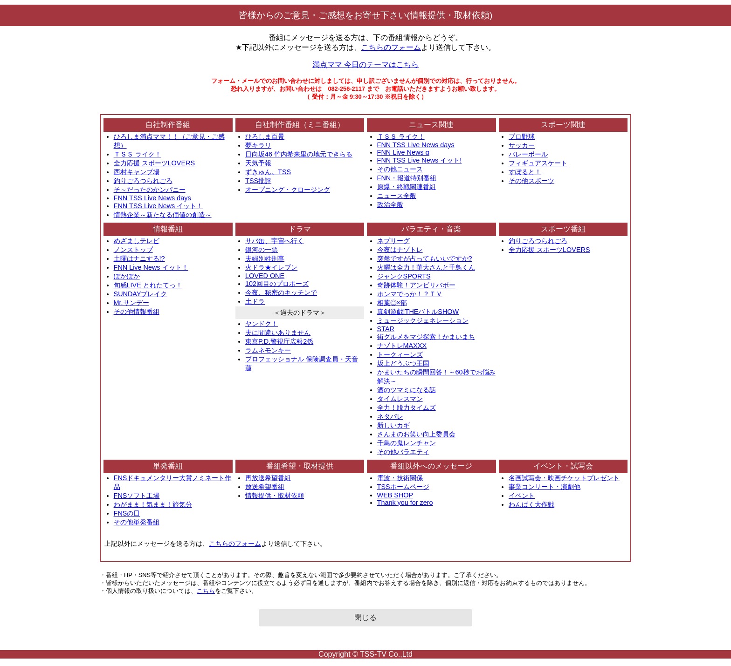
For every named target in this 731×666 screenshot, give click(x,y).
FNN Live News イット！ (151, 267)
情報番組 (168, 229)
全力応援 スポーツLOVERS (154, 163)
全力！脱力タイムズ (406, 407)
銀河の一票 (261, 249)
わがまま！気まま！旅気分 (153, 504)
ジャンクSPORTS (404, 276)
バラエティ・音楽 (431, 229)
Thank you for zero (405, 502)
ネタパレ (390, 416)
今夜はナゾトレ (400, 249)
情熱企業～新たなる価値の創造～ (163, 214)
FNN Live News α (403, 152)
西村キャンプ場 (136, 172)
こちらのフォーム (391, 47)
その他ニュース (400, 169)
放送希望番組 (264, 486)
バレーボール (528, 154)
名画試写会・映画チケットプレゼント (564, 478)
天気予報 (258, 163)
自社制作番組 (167, 125)
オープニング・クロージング (287, 189)
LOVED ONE (264, 275)
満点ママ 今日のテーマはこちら (365, 64)
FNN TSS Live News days (152, 198)
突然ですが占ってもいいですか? (424, 258)
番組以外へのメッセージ (431, 466)
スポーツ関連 (563, 125)
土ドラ (255, 301)
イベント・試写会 (563, 466)
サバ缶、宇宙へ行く (274, 241)
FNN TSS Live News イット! (419, 160)
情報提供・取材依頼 (274, 495)
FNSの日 (127, 513)
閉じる (365, 617)
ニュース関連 (431, 125)
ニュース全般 (396, 195)
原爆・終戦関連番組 (406, 186)
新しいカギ (393, 425)
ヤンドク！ (261, 323)
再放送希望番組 (268, 478)
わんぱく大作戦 (531, 504)
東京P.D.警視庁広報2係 (279, 341)
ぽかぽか (127, 276)
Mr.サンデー (131, 302)
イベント (522, 495)
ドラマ (300, 229)
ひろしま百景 (264, 136)
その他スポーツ (531, 180)
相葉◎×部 (392, 302)
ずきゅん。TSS (268, 172)
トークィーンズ (400, 354)
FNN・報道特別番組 (407, 178)
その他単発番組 (136, 522)
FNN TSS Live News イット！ (158, 206)
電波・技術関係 (400, 478)
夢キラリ (258, 145)
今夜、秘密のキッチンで (281, 292)
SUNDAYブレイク (140, 294)
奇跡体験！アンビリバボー (416, 285)
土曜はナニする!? (139, 258)
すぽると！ (525, 172)
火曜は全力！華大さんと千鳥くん (426, 267)
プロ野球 (522, 136)
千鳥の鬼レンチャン (406, 443)
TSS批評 (258, 180)
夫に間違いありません (277, 332)
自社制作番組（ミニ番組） (300, 125)
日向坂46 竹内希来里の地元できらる (298, 154)
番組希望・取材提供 (299, 466)
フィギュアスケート (538, 163)
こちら (206, 590)
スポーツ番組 (563, 229)
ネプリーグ (393, 241)
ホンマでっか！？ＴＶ (409, 294)
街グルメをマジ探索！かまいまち (426, 336)
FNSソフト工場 (137, 495)
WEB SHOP (395, 495)
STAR (385, 329)
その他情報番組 (136, 311)
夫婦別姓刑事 (264, 258)
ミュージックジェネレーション (423, 320)
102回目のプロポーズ (277, 283)
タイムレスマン (400, 398)
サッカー (522, 145)
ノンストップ (133, 249)
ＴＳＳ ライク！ (137, 154)
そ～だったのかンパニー (150, 189)
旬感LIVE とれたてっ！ (148, 285)
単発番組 (168, 466)
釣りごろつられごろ (143, 180)
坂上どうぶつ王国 (403, 363)
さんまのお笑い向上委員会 (416, 434)
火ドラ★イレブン (271, 267)
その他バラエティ (403, 451)
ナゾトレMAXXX (402, 345)
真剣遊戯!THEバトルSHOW (418, 311)
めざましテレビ (136, 241)
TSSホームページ (403, 486)
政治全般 (390, 204)
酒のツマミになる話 (406, 390)
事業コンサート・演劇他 (544, 486)
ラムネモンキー (268, 350)
